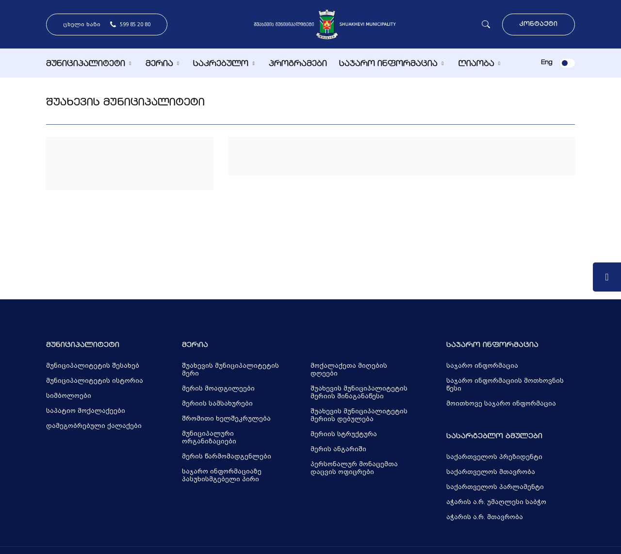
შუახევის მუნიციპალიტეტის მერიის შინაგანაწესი (359, 392)
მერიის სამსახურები (217, 403)
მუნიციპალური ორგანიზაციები (209, 437)
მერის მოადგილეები (218, 388)
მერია (159, 64)
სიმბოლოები (68, 395)
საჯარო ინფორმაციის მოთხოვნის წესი (505, 384)
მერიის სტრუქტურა (343, 434)
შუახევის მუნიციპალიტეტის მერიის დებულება (359, 415)
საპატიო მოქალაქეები (85, 410)
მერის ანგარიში (338, 449)
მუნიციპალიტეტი (85, 64)
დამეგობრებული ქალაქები (94, 426)
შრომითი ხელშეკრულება (226, 418)
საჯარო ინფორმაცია (388, 64)
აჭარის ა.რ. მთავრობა (484, 517)
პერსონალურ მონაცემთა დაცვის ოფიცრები (354, 468)
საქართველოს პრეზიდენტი (494, 457)
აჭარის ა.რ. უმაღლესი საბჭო (496, 502)
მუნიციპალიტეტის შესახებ (92, 365)
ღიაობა (476, 64)
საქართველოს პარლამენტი (495, 487)
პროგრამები (298, 64)
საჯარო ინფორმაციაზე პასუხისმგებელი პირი (221, 475)
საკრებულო (220, 64)
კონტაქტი (538, 24)
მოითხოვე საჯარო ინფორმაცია (501, 403)
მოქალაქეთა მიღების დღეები (348, 369)
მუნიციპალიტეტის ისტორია (94, 380)
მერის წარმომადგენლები (226, 456)
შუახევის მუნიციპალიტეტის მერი (230, 369)
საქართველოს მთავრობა (490, 472)
